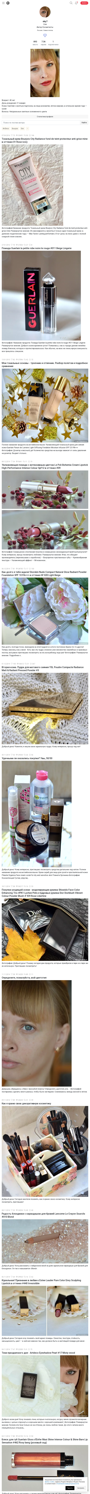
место (35, 44)
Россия (39, 30)
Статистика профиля (45, 117)
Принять (70, 1488)
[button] (71, 3)
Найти (84, 122)
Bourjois (15, 128)
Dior (22, 128)
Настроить (80, 1488)
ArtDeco (6, 128)
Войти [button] (84, 3)
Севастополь (48, 30)
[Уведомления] (76, 3)
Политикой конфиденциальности (68, 1484)
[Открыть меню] (3, 3)
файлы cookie (49, 1482)
